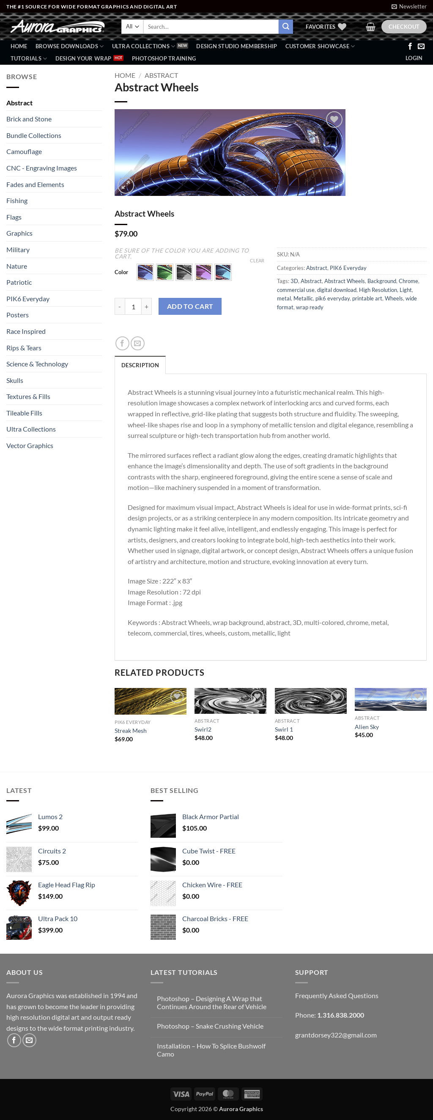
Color (121, 272)
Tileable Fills (24, 413)
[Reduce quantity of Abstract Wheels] (120, 306)
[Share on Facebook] (122, 343)
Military (18, 249)
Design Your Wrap (83, 58)
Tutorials (29, 59)
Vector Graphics (29, 445)
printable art (367, 298)
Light (406, 289)
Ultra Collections (143, 46)
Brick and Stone (29, 119)
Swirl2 (203, 729)
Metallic (303, 298)
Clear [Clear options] (257, 260)
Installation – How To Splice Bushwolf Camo (211, 1050)
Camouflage (24, 151)
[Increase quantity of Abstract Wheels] (147, 306)
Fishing (16, 200)
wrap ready (309, 307)
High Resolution (378, 289)
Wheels (394, 298)
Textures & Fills (28, 396)
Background (381, 281)
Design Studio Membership (236, 46)
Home (19, 46)
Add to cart (190, 306)
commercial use (296, 289)
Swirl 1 (284, 729)
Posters (17, 315)
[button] (409, 6)
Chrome (408, 281)
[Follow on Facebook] (410, 46)
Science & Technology (37, 364)
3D (294, 281)
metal (284, 298)
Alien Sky (367, 726)
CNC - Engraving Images (41, 168)
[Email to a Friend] (138, 343)
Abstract (19, 103)
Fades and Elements (35, 184)
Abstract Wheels (344, 281)
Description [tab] (140, 365)
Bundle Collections (33, 135)
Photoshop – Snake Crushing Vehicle (210, 1026)
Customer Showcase (320, 46)
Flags (14, 217)
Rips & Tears (23, 348)
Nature (16, 266)
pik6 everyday (332, 298)
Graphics (19, 233)
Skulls (14, 380)
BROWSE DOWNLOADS (70, 46)
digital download (336, 289)
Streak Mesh (131, 730)
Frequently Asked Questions (336, 995)
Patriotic (19, 282)
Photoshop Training (164, 58)
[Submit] (286, 26)
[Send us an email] (421, 46)
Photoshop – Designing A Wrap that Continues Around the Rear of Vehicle (211, 1002)
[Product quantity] (133, 306)
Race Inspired (26, 331)
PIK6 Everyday (27, 298)
